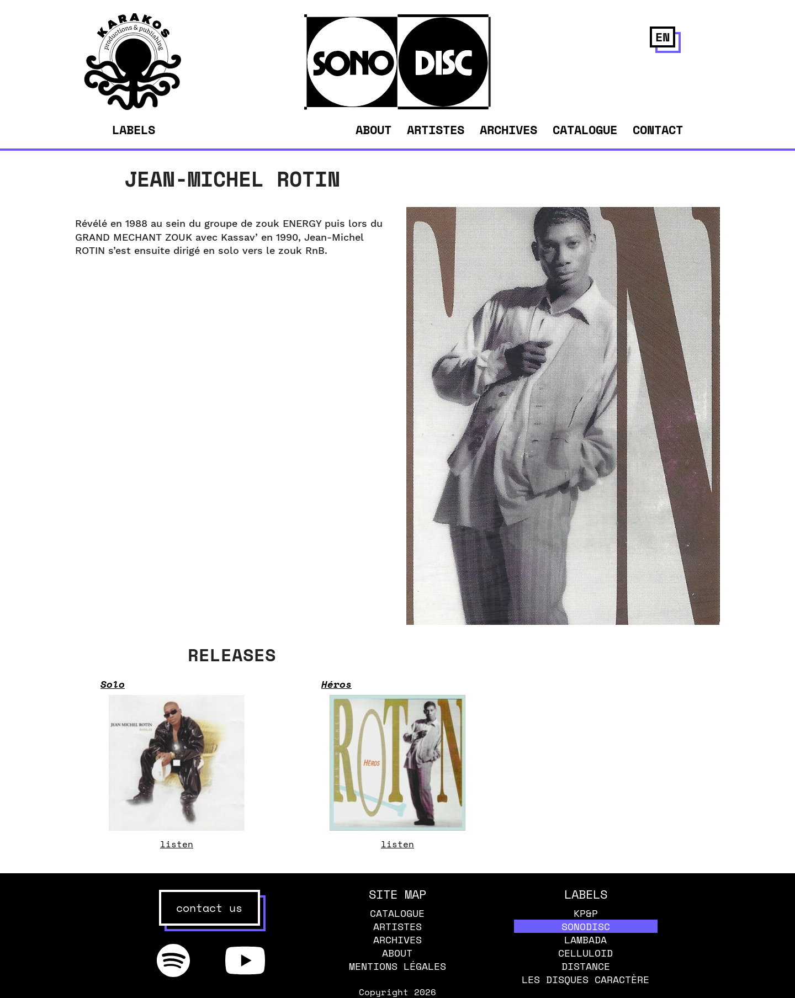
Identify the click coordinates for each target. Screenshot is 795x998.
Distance (585, 966)
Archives (508, 129)
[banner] (133, 107)
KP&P (586, 913)
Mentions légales (397, 966)
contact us (209, 908)
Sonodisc (585, 926)
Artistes (435, 129)
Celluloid (585, 953)
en (662, 37)
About (373, 129)
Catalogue (585, 129)
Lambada (585, 939)
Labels (133, 129)
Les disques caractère (585, 979)
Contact (658, 129)
